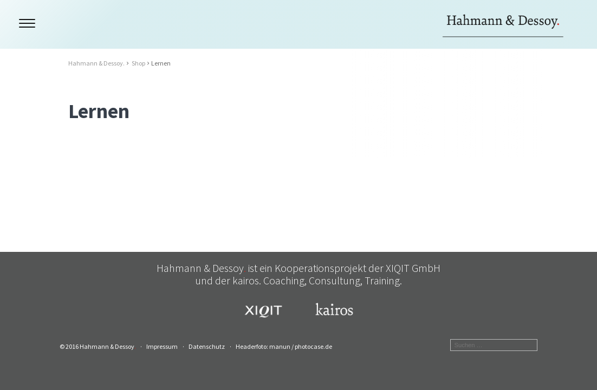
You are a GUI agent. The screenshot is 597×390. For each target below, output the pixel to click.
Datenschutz (207, 346)
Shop (138, 63)
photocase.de (313, 346)
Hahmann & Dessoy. (96, 63)
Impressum (162, 346)
